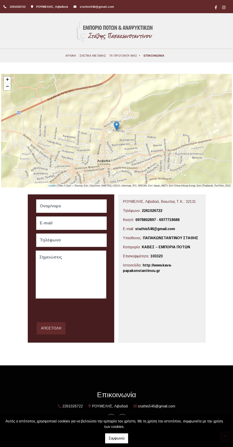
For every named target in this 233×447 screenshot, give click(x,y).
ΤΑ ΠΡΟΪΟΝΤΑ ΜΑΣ (123, 55)
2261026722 (152, 211)
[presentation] (70, 311)
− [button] (7, 86)
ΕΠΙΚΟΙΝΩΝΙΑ (154, 55)
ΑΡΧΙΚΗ (70, 55)
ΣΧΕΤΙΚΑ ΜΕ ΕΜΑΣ (92, 55)
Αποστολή (51, 328)
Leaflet (52, 185)
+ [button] (7, 80)
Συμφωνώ (117, 438)
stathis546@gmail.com (97, 6)
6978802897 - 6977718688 (157, 220)
